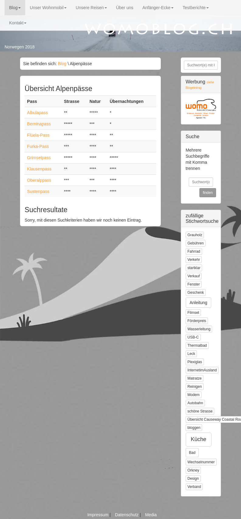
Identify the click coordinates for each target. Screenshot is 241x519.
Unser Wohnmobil (48, 7)
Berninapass (39, 123)
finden (208, 193)
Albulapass (37, 112)
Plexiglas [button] (195, 362)
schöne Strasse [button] (200, 411)
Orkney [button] (193, 470)
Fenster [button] (194, 284)
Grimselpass (39, 157)
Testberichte (195, 7)
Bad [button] (192, 453)
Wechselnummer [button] (201, 462)
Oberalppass (39, 180)
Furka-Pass (38, 146)
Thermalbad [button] (197, 345)
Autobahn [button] (195, 403)
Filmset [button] (193, 312)
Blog (15, 7)
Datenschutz (127, 514)
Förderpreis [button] (197, 321)
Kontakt (17, 22)
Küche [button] (198, 439)
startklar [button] (194, 268)
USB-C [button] (193, 337)
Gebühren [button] (196, 243)
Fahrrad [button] (194, 251)
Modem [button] (194, 395)
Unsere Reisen (91, 7)
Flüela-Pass (38, 135)
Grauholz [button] (195, 235)
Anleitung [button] (198, 302)
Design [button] (193, 478)
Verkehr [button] (194, 260)
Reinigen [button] (195, 386)
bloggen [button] (194, 428)
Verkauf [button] (194, 276)
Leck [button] (191, 354)
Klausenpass (39, 169)
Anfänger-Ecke (158, 7)
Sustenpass (38, 191)
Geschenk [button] (196, 292)
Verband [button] (194, 487)
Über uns (124, 7)
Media (151, 514)
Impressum (98, 514)
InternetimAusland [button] (202, 370)
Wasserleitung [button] (199, 329)
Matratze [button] (195, 378)
